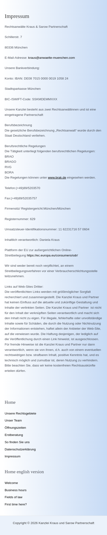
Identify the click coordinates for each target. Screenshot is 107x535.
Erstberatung (14, 435)
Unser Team (13, 420)
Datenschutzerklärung (20, 449)
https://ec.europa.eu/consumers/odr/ (52, 255)
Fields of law (13, 497)
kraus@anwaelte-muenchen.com (51, 57)
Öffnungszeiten (15, 427)
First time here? (16, 504)
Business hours (15, 490)
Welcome (11, 483)
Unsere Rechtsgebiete (20, 413)
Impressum (13, 456)
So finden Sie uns (17, 442)
